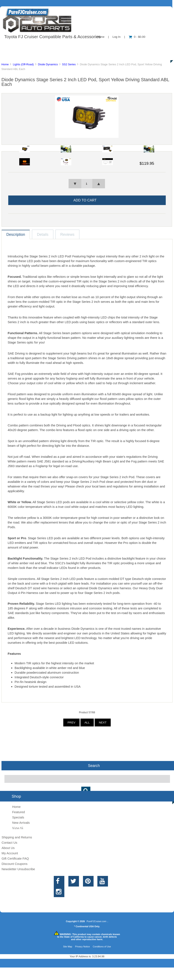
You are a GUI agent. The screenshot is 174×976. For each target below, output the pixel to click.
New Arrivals (21, 822)
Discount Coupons (14, 864)
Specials (18, 817)
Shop (16, 45)
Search (94, 766)
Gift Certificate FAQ (15, 858)
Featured (18, 812)
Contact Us (106, 45)
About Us (42, 45)
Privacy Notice (82, 946)
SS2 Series (69, 64)
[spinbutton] (87, 183)
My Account (9, 853)
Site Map (67, 946)
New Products (141, 45)
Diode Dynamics (48, 64)
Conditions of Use (102, 946)
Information (73, 45)
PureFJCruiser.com (96, 921)
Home (4, 64)
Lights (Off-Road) (23, 64)
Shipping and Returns (16, 837)
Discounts (41, 55)
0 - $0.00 (137, 36)
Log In (116, 36)
